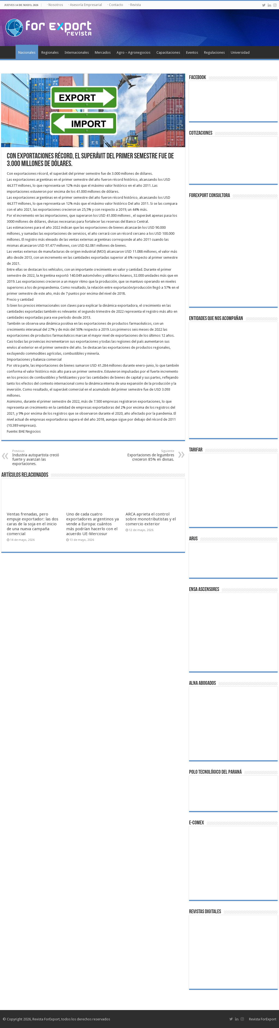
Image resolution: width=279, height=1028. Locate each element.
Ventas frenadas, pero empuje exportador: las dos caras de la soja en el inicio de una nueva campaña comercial (32, 524)
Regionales (50, 52)
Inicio (8, 52)
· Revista (135, 5)
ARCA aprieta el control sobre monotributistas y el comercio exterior (151, 519)
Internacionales (77, 52)
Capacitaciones (168, 52)
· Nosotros (55, 5)
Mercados (103, 52)
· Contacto (115, 5)
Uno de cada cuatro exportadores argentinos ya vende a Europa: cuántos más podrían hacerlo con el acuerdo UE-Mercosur (92, 524)
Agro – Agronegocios (133, 52)
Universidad (240, 52)
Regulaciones (214, 52)
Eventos (192, 52)
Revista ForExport (262, 1019)
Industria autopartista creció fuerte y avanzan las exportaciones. (40, 457)
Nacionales (26, 52)
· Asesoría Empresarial (85, 5)
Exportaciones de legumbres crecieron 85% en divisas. (146, 455)
